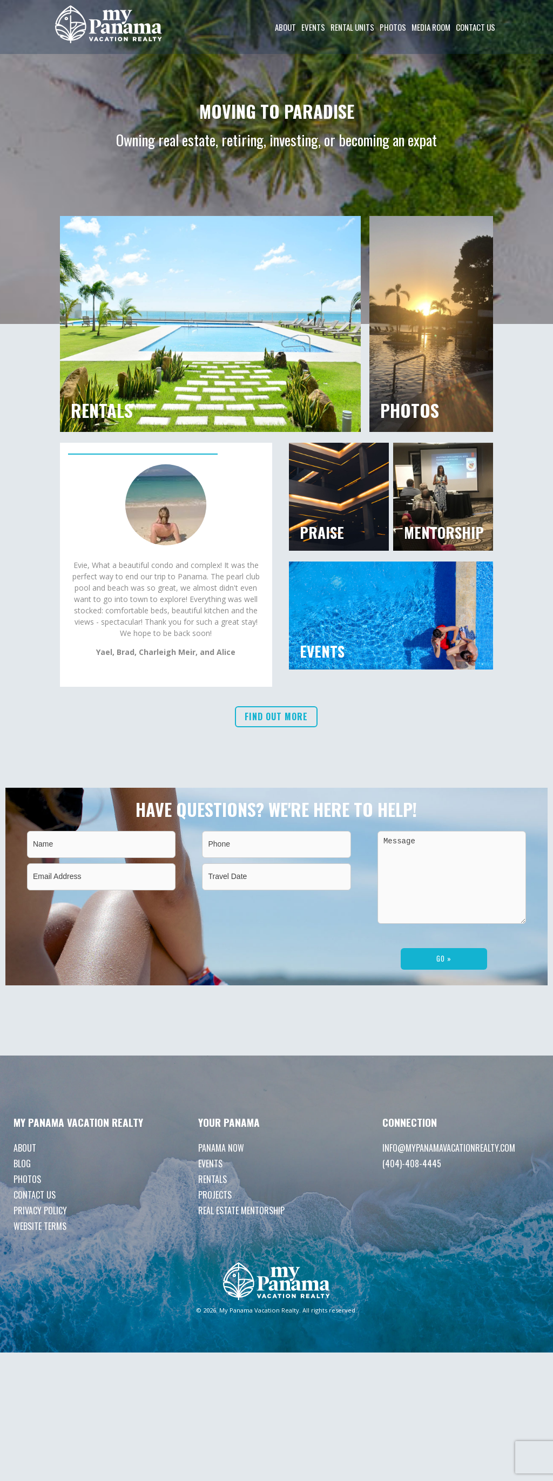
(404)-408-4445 (411, 1179)
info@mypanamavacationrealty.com (448, 1164)
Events (313, 27)
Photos (393, 27)
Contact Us (475, 27)
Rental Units (352, 27)
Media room (431, 27)
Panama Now (221, 1164)
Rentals (212, 1195)
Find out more (276, 786)
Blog (22, 1179)
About (285, 27)
